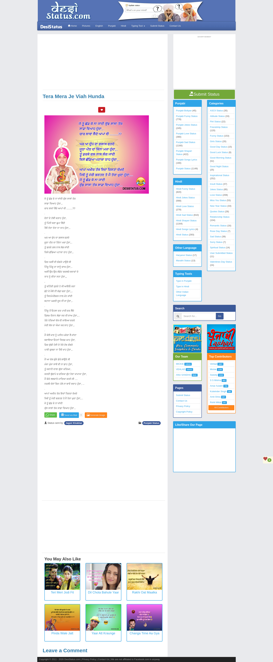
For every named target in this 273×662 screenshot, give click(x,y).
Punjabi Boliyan (184, 110)
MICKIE (180, 364)
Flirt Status (215, 121)
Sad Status (215, 236)
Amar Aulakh (216, 385)
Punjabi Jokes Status (186, 125)
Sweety (213, 375)
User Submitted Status (221, 253)
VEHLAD (180, 369)
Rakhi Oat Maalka (144, 592)
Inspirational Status (219, 175)
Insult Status (216, 184)
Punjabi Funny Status (187, 116)
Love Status (216, 195)
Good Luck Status (219, 152)
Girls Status (216, 141)
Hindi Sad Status (184, 215)
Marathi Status (183, 260)
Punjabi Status (151, 423)
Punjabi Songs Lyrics (186, 159)
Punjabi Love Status (186, 133)
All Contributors (221, 407)
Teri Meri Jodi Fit (62, 592)
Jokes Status (216, 189)
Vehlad (213, 364)
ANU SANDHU (183, 375)
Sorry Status (216, 242)
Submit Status (157, 26)
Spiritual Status (217, 247)
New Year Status (218, 206)
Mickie (213, 369)
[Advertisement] (103, 63)
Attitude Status (217, 116)
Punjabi (112, 26)
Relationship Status (219, 217)
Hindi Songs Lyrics (185, 229)
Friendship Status (219, 127)
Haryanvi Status (184, 255)
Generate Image (96, 415)
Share (52, 415)
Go (219, 316)
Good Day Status (218, 146)
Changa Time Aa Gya (144, 633)
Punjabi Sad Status (185, 142)
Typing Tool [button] (138, 26)
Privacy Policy (183, 406)
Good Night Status (219, 166)
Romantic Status (218, 225)
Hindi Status (182, 234)
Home (72, 26)
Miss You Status (218, 200)
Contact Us (175, 26)
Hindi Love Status (185, 206)
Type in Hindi (182, 286)
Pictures (86, 26)
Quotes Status (217, 211)
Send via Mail (69, 415)
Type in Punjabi (184, 281)
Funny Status (216, 135)
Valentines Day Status (221, 261)
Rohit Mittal (215, 402)
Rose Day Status (218, 231)
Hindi (123, 26)
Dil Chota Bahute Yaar (103, 592)
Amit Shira (215, 396)
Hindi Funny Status (185, 189)
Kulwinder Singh (218, 391)
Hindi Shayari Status (186, 220)
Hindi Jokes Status (185, 197)
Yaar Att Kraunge (103, 633)
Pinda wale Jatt (62, 633)
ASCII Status (216, 110)
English (99, 26)
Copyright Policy (184, 411)
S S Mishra (215, 380)
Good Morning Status (220, 157)
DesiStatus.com (72, 659)
